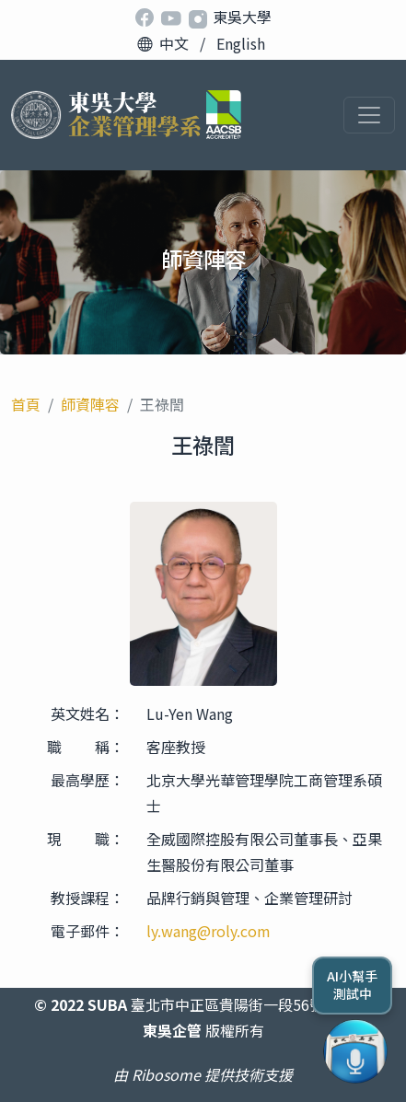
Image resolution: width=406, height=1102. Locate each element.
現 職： (85, 839)
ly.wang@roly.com (208, 931)
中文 (174, 43)
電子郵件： (87, 931)
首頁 (26, 404)
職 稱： (85, 747)
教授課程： (87, 898)
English (240, 43)
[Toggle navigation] (369, 115)
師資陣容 (90, 404)
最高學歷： (87, 780)
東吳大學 (242, 17)
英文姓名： (87, 713)
